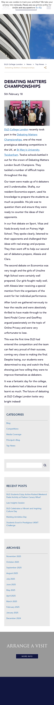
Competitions (12, 428)
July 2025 (10, 579)
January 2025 (12, 612)
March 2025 (11, 601)
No (40, 7)
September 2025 (14, 567)
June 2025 (11, 584)
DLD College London (16, 129)
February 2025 (13, 607)
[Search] (24, 465)
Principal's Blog (13, 440)
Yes (36, 7)
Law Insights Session (15, 503)
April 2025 (11, 595)
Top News (10, 445)
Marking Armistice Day (16, 517)
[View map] (27, 691)
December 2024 (13, 618)
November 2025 (13, 556)
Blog (8, 423)
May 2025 (10, 590)
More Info (27, 656)
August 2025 (12, 573)
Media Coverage (13, 434)
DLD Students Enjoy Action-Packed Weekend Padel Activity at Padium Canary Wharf (26, 496)
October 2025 (12, 562)
